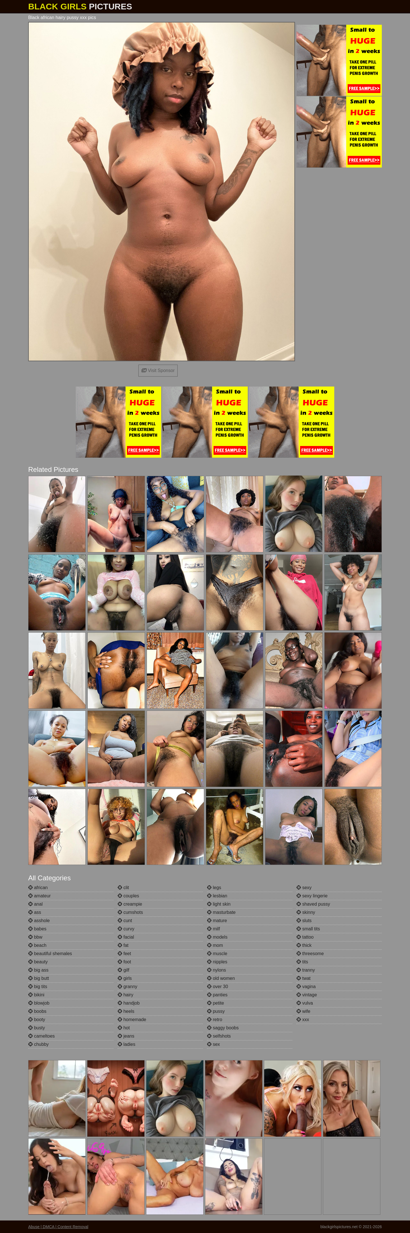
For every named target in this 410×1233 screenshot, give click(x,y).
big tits (37, 986)
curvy (126, 928)
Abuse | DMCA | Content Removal (58, 1226)
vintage (306, 994)
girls (125, 978)
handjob (129, 1003)
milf (213, 928)
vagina (306, 986)
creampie (130, 904)
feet (124, 953)
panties (217, 994)
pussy (216, 1011)
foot (124, 961)
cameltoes (41, 1036)
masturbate (221, 912)
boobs (37, 1011)
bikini (36, 994)
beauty (38, 961)
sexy (303, 887)
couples (128, 895)
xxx (302, 1019)
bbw (35, 937)
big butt (38, 978)
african (38, 887)
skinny (305, 912)
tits (302, 961)
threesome (310, 953)
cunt (125, 920)
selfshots (219, 1036)
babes (37, 928)
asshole (39, 920)
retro (214, 1019)
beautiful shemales (50, 953)
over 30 (217, 986)
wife (303, 1011)
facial (126, 937)
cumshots (130, 912)
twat (303, 978)
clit (123, 887)
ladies (126, 1044)
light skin (219, 904)
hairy (125, 994)
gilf (123, 970)
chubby (38, 1044)
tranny (305, 970)
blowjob (39, 1003)
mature (217, 920)
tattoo (304, 937)
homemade (132, 1019)
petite (215, 1003)
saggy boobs (223, 1027)
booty (36, 1019)
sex (213, 1044)
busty (36, 1027)
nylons (216, 970)
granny (127, 986)
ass (34, 912)
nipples (217, 961)
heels (126, 1011)
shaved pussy (313, 904)
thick (303, 945)
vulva (304, 1003)
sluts (303, 920)
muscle (217, 953)
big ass (38, 970)
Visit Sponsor (158, 370)
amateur (39, 895)
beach (37, 945)
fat (123, 945)
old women (221, 978)
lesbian (217, 895)
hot (124, 1027)
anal (35, 904)
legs (214, 887)
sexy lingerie (311, 895)
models (217, 937)
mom (215, 945)
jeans (126, 1036)
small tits (308, 928)
